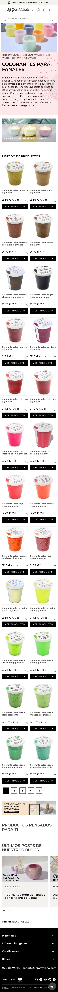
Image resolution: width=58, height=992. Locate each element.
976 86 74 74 (11, 968)
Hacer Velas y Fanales (32, 55)
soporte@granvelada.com (39, 968)
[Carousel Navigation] (30, 923)
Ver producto (15, 206)
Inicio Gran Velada (10, 55)
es (52, 10)
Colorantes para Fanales (24, 58)
